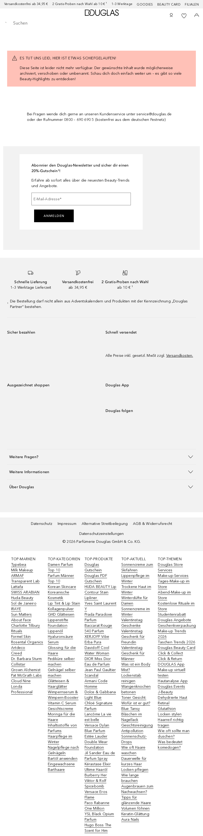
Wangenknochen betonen (136, 689)
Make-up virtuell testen (171, 673)
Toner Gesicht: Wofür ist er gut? (135, 700)
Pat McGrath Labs (26, 675)
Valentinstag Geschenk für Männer (133, 653)
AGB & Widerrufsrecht (152, 523)
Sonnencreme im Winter (135, 612)
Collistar (18, 664)
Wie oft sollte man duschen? (174, 734)
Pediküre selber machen (61, 662)
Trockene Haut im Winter (136, 590)
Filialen (192, 4)
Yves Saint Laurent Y (101, 606)
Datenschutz (41, 523)
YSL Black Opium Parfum (99, 817)
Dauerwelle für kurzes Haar (134, 761)
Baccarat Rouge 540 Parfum (98, 628)
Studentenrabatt (172, 614)
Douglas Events (171, 686)
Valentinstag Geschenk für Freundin (133, 636)
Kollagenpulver (61, 609)
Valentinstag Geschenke (131, 623)
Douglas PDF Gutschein (96, 578)
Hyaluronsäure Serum (60, 639)
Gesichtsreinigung (137, 725)
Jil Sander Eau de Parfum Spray (100, 756)
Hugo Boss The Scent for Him (98, 828)
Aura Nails (130, 819)
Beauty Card (169, 4)
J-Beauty (165, 692)
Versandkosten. (179, 355)
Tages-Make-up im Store (174, 584)
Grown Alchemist (25, 670)
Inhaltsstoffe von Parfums (62, 728)
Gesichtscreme (60, 708)
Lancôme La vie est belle (98, 717)
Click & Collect (170, 653)
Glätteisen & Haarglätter (58, 684)
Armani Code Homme (96, 684)
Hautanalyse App (173, 681)
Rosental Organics (27, 642)
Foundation (57, 625)
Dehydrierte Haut (172, 697)
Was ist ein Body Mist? (135, 667)
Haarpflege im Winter (60, 739)
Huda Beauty (22, 598)
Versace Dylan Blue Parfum (97, 728)
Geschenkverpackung (177, 625)
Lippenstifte (58, 620)
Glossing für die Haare (62, 650)
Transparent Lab (25, 581)
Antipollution (132, 731)
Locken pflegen (135, 769)
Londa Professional (22, 689)
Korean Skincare (62, 587)
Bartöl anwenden (62, 758)
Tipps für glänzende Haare (136, 800)
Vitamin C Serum (62, 703)
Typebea (18, 564)
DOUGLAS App (171, 664)
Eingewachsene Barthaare (61, 767)
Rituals (16, 631)
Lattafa (17, 587)
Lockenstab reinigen (131, 678)
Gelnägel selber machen (62, 673)
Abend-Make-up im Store (174, 595)
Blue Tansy (130, 708)
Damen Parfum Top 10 (60, 567)
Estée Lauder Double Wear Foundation (96, 742)
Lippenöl (55, 631)
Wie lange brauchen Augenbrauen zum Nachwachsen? (137, 783)
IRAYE (16, 609)
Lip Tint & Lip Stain (64, 603)
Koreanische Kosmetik (58, 595)
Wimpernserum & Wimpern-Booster (63, 695)
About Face (21, 620)
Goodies (145, 4)
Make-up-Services (173, 575)
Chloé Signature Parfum (99, 706)
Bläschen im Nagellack (131, 717)
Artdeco (18, 647)
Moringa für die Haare (61, 717)
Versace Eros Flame (96, 795)
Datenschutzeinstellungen (101, 533)
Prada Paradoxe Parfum (98, 617)
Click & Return (170, 659)
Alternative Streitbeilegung (105, 523)
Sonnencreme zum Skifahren (137, 567)
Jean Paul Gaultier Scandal (100, 673)
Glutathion (167, 708)
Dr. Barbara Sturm (26, 659)
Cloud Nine (21, 681)
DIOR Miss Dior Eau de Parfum (98, 662)
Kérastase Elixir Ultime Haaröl (98, 767)
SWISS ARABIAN (25, 592)
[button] (101, 456)
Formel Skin (21, 636)
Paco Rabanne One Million (97, 806)
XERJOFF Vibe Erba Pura (97, 639)
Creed (16, 653)
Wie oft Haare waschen (133, 750)
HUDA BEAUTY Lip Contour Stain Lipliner (101, 592)
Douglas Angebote (174, 620)
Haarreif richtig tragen (170, 723)
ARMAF (17, 575)
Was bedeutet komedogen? (170, 745)
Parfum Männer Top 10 (61, 578)
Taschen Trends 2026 (176, 642)
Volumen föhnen (135, 808)
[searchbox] (101, 23)
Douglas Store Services (170, 567)
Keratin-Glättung (135, 814)
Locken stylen (170, 714)
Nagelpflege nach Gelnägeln (63, 750)
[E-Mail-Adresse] (81, 199)
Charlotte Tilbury (25, 625)
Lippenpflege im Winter (135, 578)
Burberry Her (96, 775)
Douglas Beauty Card (176, 647)
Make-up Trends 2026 (172, 634)
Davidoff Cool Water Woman (97, 650)
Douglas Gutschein (93, 567)
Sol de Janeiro (23, 603)
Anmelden (54, 216)
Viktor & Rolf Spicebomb (96, 783)
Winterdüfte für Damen (134, 601)
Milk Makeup (22, 570)
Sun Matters (21, 614)
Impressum (67, 523)
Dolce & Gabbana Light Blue (100, 695)
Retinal (163, 703)
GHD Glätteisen (61, 614)
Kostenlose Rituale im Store (176, 606)
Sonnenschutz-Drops (134, 739)
